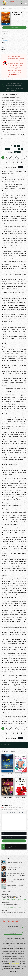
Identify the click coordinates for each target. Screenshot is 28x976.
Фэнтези (10, 8)
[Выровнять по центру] (12, 812)
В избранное (6, 744)
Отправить (14, 841)
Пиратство (13, 933)
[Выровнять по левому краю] (10, 812)
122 (21, 161)
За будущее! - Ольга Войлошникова (12, 907)
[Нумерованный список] (20, 812)
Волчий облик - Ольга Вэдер (10, 916)
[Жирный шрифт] (3, 812)
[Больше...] (23, 812)
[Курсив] (5, 812)
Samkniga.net (4, 8)
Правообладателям (13, 926)
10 (13, 161)
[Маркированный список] (18, 812)
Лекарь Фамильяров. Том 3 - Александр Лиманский (14, 899)
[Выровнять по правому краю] (15, 812)
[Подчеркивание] (7, 812)
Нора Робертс (4, 40)
